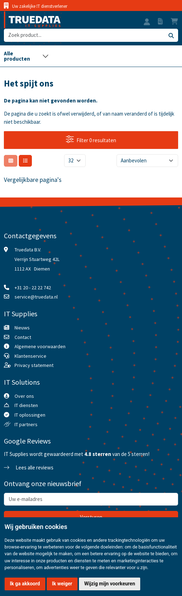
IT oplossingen (30, 415)
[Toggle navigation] (26, 56)
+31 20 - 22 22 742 (33, 287)
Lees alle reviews (28, 467)
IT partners (26, 424)
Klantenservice (30, 356)
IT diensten (26, 405)
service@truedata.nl (36, 297)
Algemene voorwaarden (40, 346)
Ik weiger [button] (62, 583)
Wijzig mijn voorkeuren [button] (109, 583)
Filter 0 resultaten (91, 139)
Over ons (24, 396)
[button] (146, 22)
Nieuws (22, 327)
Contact (23, 337)
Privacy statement (34, 365)
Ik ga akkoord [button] (25, 583)
